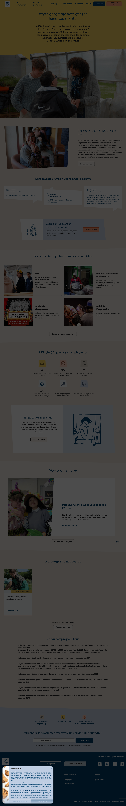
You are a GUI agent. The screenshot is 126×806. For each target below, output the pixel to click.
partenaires (19, 772)
